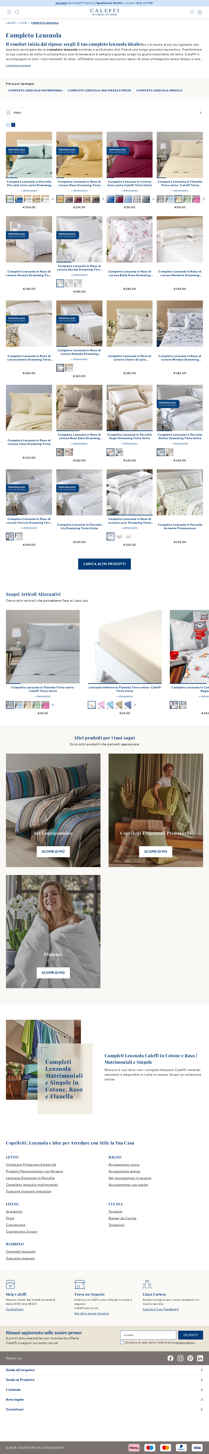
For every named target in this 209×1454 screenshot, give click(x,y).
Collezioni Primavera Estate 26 (31, 1165)
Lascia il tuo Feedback (161, 1309)
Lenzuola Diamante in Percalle (30, 1178)
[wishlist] (191, 12)
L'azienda (13, 1390)
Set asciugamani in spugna (130, 1178)
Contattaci (15, 1309)
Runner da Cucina (123, 1218)
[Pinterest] (190, 1358)
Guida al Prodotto (20, 1380)
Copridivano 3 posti (21, 1232)
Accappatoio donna (124, 1171)
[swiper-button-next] (53, 199)
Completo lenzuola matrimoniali (32, 1185)
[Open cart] (199, 12)
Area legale (15, 1399)
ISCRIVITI (190, 1335)
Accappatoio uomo (124, 1165)
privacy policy (185, 1342)
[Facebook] (170, 1358)
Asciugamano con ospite (128, 1185)
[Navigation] (9, 12)
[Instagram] (180, 1358)
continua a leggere (18, 65)
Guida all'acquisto (20, 1370)
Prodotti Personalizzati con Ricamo (34, 1171)
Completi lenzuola (20, 1251)
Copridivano (15, 1225)
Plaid (10, 1218)
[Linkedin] (200, 1358)
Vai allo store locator (91, 1313)
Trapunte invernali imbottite (28, 1191)
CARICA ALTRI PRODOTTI (104, 564)
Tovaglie (115, 1211)
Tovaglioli (117, 1225)
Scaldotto (14, 1211)
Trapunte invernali (20, 1258)
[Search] (17, 12)
